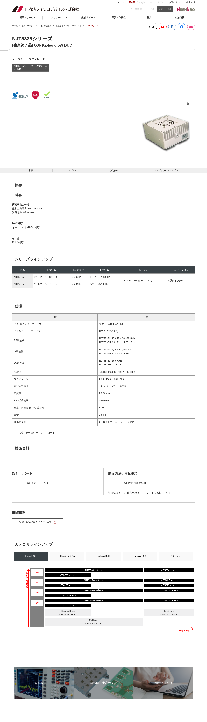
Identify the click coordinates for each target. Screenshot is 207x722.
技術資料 (114, 170)
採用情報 (190, 2)
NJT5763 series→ (93, 570)
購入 (149, 17)
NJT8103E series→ (169, 590)
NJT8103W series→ (93, 590)
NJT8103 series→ (68, 595)
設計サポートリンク (38, 483)
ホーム (15, 26)
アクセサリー (176, 556)
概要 (31, 170)
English (142, 2)
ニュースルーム (116, 2)
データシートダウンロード (37, 432)
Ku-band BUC (103, 556)
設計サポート (88, 17)
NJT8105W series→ (93, 580)
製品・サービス (27, 17)
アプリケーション (58, 17)
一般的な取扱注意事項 (133, 483)
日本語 (132, 2)
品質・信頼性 (119, 17)
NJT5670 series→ (169, 585)
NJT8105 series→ (68, 585)
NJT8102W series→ (93, 600)
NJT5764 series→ (169, 570)
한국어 (161, 2)
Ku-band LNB (140, 556)
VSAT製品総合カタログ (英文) (37, 522)
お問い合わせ (175, 2)
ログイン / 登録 (165, 9)
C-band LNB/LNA (67, 556)
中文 (152, 2)
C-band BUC (30, 556)
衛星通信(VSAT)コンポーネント (68, 26)
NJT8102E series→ (169, 600)
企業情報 (179, 17)
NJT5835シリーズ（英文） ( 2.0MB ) (29, 67)
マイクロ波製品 (45, 26)
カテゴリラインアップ (165, 170)
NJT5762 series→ (68, 575)
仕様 (71, 170)
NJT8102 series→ (68, 605)
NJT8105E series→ (169, 580)
